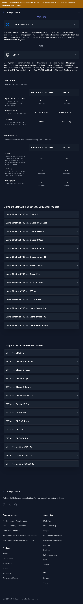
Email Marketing (49, 526)
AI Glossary (7, 563)
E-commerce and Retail (52, 535)
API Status (7, 573)
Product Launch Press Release (15, 521)
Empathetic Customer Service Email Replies (20, 535)
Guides (5, 568)
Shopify (46, 531)
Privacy (46, 578)
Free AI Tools (8, 559)
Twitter (46, 565)
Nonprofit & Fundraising (52, 540)
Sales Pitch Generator (11, 531)
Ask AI (5, 554)
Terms (45, 583)
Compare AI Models (10, 578)
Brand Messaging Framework (14, 526)
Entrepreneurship (50, 555)
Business (46, 550)
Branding (46, 545)
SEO (45, 560)
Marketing (47, 521)
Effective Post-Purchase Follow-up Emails (19, 540)
